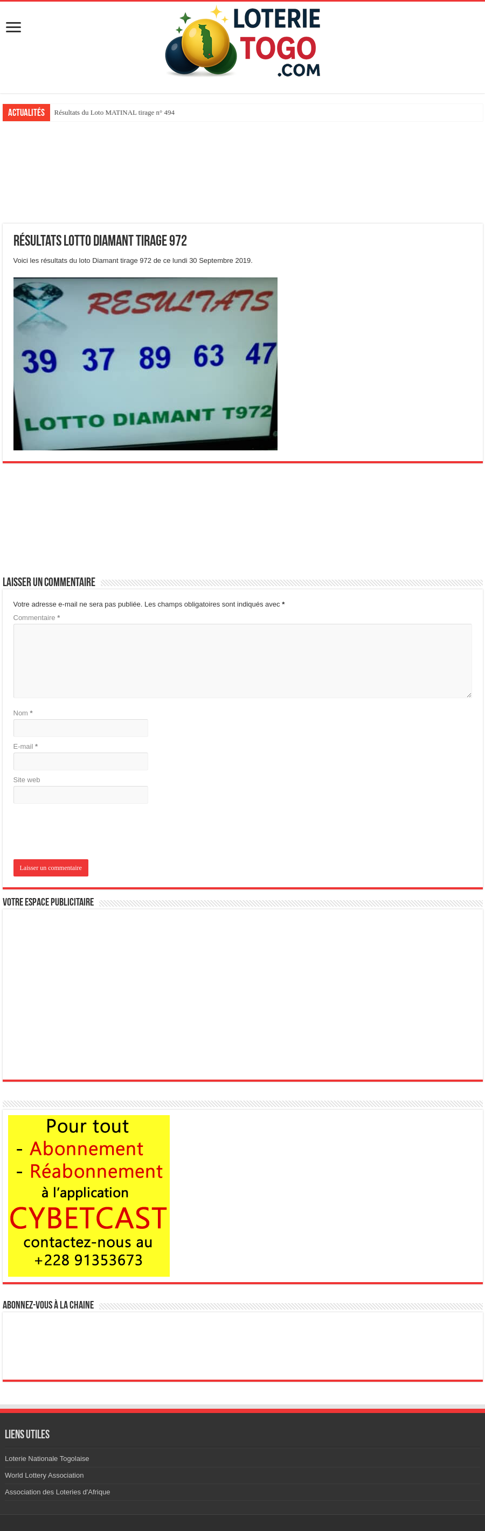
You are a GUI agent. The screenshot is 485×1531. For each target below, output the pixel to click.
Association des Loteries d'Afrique (57, 1492)
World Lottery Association (44, 1475)
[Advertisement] (242, 172)
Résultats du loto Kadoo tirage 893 (103, 112)
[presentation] (86, 833)
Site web (26, 780)
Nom (23, 713)
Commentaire (36, 618)
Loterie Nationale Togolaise (47, 1459)
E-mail (25, 746)
